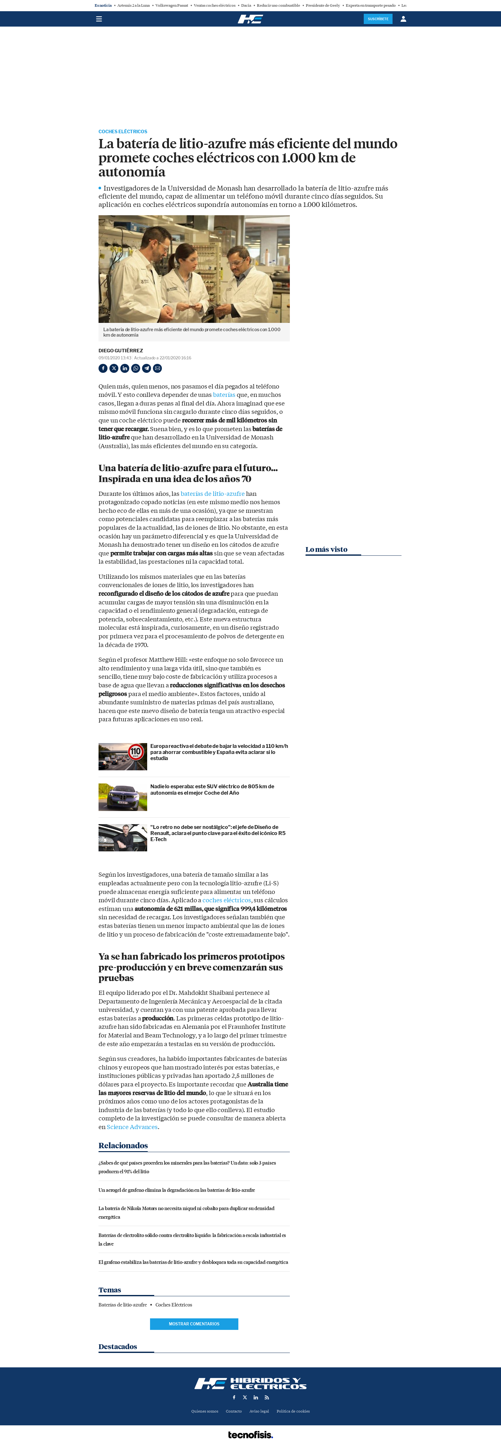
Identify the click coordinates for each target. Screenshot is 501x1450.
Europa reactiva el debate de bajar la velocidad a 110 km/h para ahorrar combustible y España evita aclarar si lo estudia (219, 753)
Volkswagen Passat (171, 5)
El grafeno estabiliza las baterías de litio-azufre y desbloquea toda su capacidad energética (193, 1262)
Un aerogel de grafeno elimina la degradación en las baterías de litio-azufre (177, 1190)
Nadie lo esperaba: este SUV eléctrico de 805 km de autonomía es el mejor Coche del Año (212, 790)
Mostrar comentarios (194, 1325)
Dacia (246, 5)
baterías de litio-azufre (213, 494)
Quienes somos (202, 1412)
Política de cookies (296, 1412)
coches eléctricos (227, 901)
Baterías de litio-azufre (123, 1306)
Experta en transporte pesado (371, 5)
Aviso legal (260, 1412)
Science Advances (132, 1128)
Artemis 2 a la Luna (133, 5)
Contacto (233, 1412)
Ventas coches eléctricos (214, 5)
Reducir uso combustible (278, 5)
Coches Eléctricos (126, 132)
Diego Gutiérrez (121, 352)
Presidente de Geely (323, 5)
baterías (224, 395)
